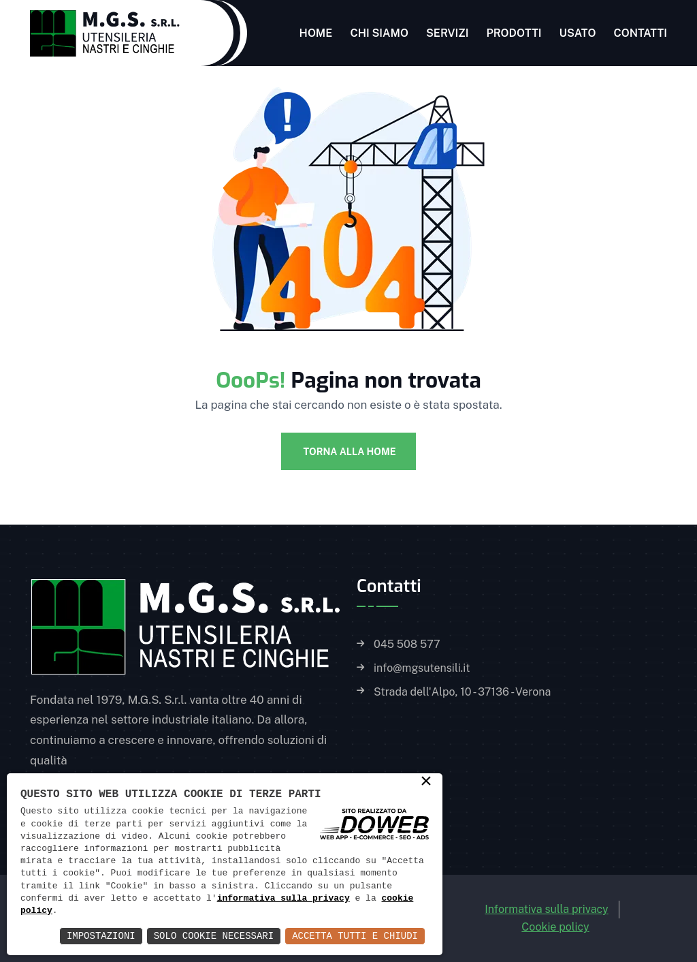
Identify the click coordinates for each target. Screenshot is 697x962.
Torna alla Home (348, 451)
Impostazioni (101, 935)
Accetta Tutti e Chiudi (355, 935)
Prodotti (513, 33)
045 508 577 (407, 644)
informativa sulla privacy (283, 899)
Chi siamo (379, 33)
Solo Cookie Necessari (214, 935)
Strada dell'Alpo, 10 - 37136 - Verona (462, 692)
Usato (578, 33)
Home (316, 33)
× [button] (426, 782)
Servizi (447, 33)
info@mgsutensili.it (422, 668)
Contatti (640, 33)
